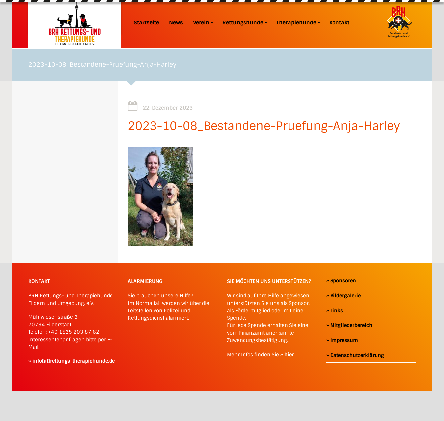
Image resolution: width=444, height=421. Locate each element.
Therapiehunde (297, 23)
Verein (202, 23)
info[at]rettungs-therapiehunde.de (73, 361)
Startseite (146, 23)
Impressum (344, 340)
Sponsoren (343, 280)
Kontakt (339, 23)
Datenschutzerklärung (357, 355)
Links (336, 310)
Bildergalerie (345, 295)
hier (289, 354)
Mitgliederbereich (351, 325)
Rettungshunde (244, 23)
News (176, 23)
